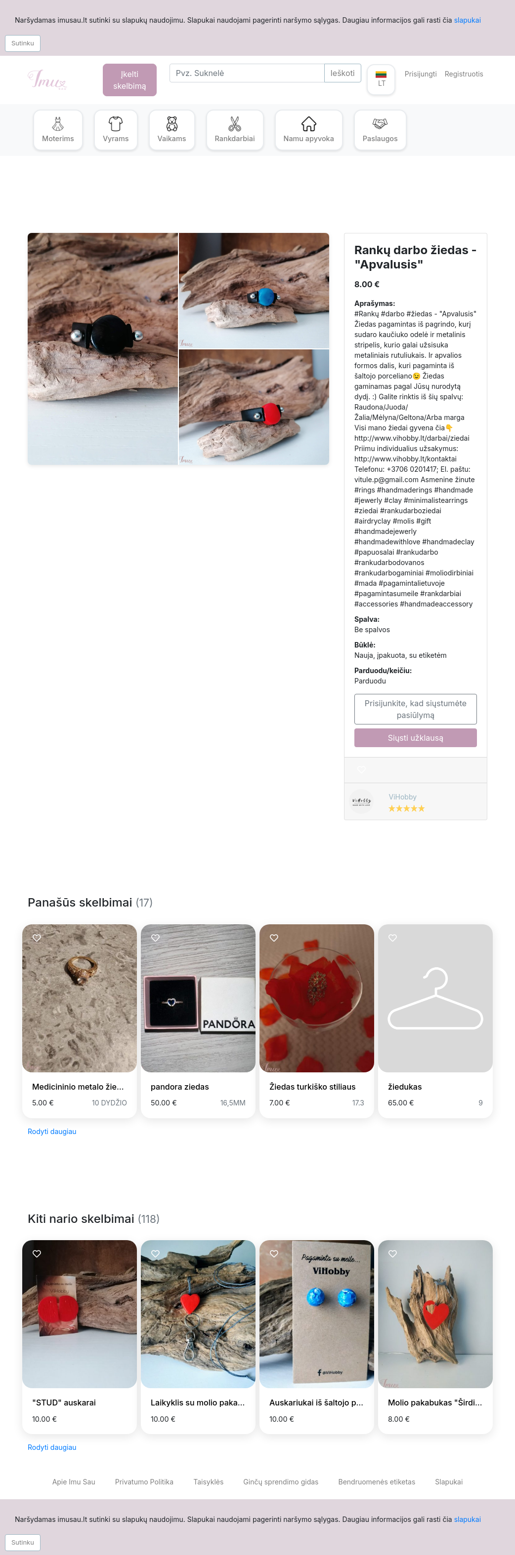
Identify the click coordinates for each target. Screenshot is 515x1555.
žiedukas (405, 1087)
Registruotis (464, 74)
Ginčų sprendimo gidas (280, 1482)
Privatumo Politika (144, 1482)
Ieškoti (343, 73)
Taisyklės (208, 1482)
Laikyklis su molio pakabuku (204, 1402)
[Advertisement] (257, 200)
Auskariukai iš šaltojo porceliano (330, 1402)
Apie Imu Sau (73, 1482)
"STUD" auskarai (64, 1402)
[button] (381, 79)
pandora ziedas (180, 1087)
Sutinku (22, 43)
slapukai (467, 20)
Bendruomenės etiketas (376, 1482)
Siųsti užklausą (415, 738)
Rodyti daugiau (52, 1131)
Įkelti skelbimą (129, 80)
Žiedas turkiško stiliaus (312, 1087)
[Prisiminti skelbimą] (361, 770)
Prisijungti (421, 74)
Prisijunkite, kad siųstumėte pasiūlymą (416, 709)
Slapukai (449, 1482)
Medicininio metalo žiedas (81, 1087)
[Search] (247, 73)
